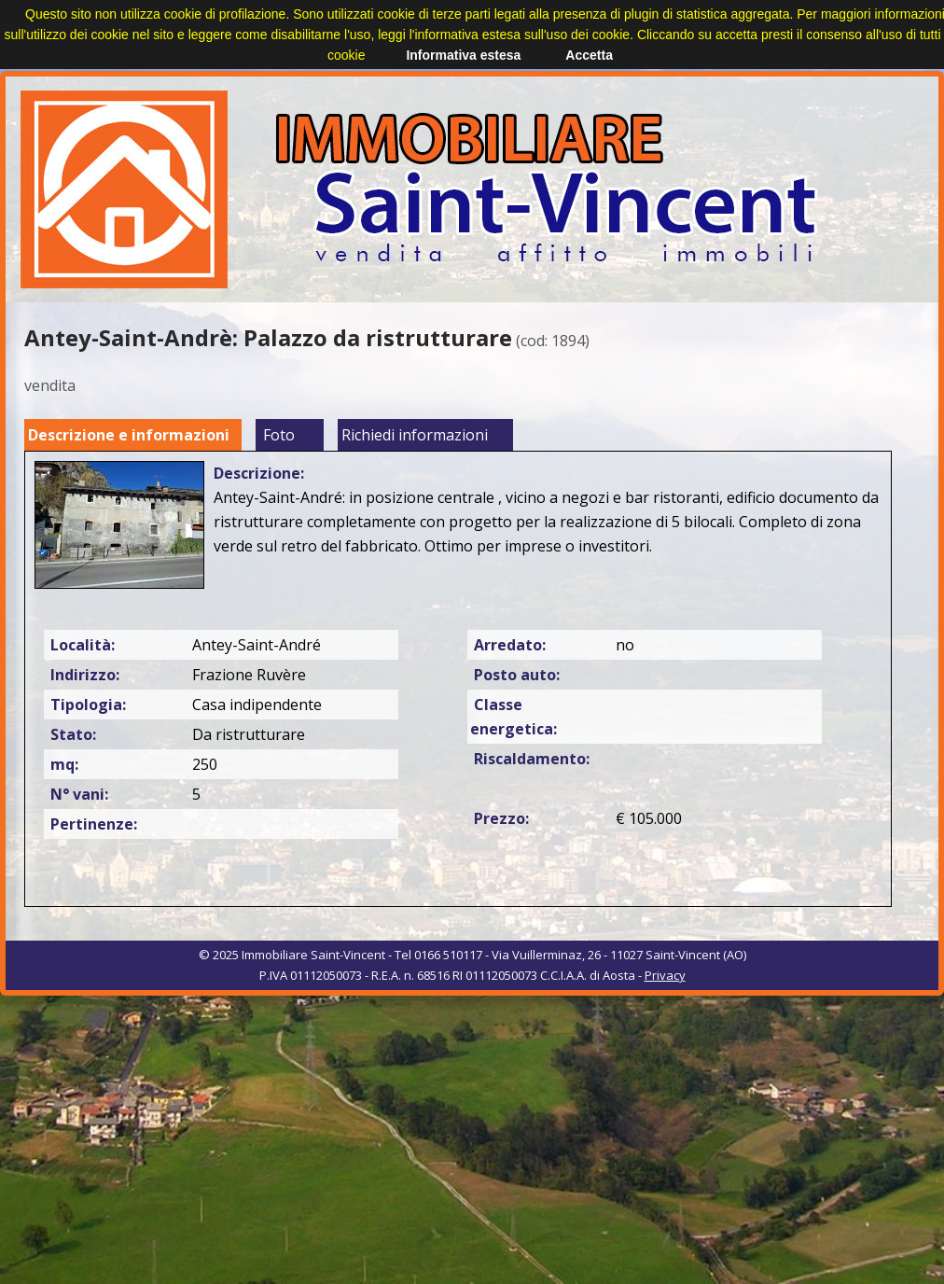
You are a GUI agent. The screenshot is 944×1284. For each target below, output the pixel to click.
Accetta (589, 55)
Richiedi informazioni (414, 435)
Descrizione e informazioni (128, 435)
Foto (279, 435)
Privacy (665, 975)
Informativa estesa (463, 55)
